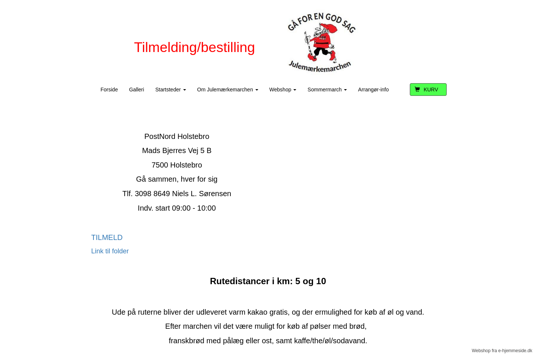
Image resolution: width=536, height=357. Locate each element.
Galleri (136, 90)
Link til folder (110, 251)
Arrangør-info (373, 90)
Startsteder (170, 90)
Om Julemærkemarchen (227, 90)
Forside (109, 90)
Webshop (283, 90)
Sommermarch (327, 90)
